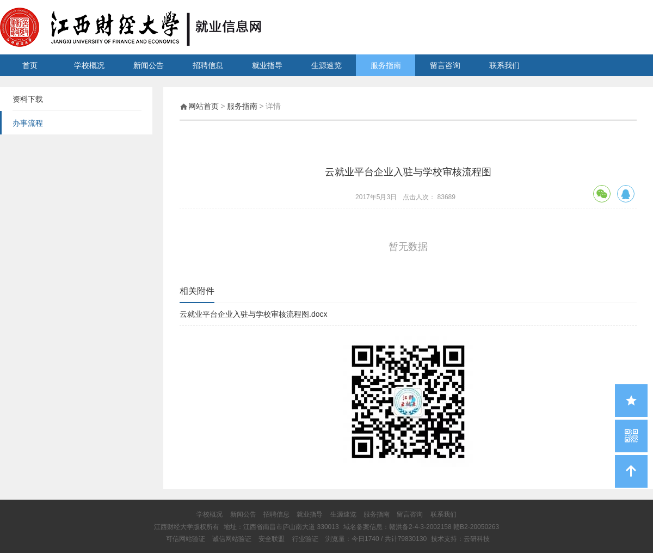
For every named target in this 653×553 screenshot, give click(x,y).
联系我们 (504, 65)
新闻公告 (148, 65)
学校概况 (89, 65)
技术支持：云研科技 (460, 539)
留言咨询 (445, 65)
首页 (30, 65)
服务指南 (386, 65)
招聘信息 (208, 65)
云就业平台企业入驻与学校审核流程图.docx (253, 314)
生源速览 (326, 65)
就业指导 (267, 65)
